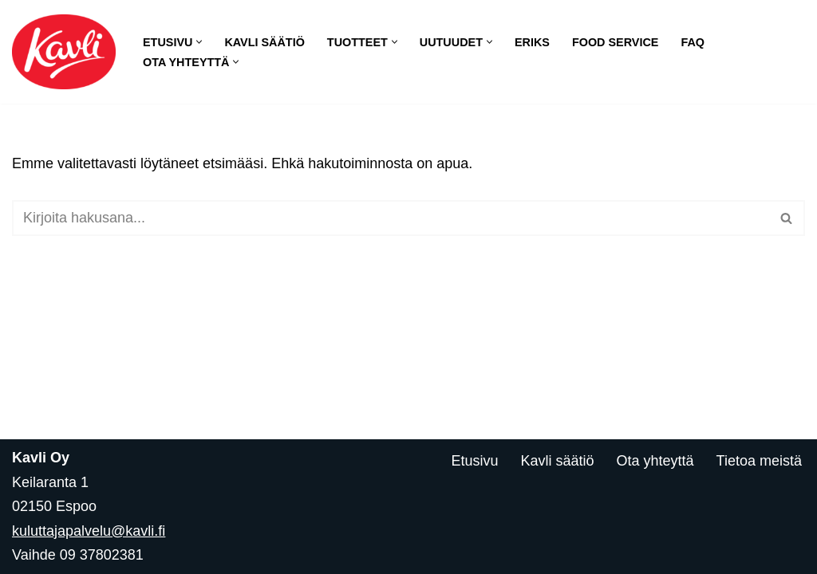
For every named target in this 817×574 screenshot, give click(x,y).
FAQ (693, 42)
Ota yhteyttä (655, 461)
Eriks (532, 42)
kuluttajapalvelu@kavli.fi (88, 531)
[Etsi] (390, 218)
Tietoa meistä (759, 461)
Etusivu (474, 461)
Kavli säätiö (264, 42)
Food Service (615, 42)
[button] (199, 42)
